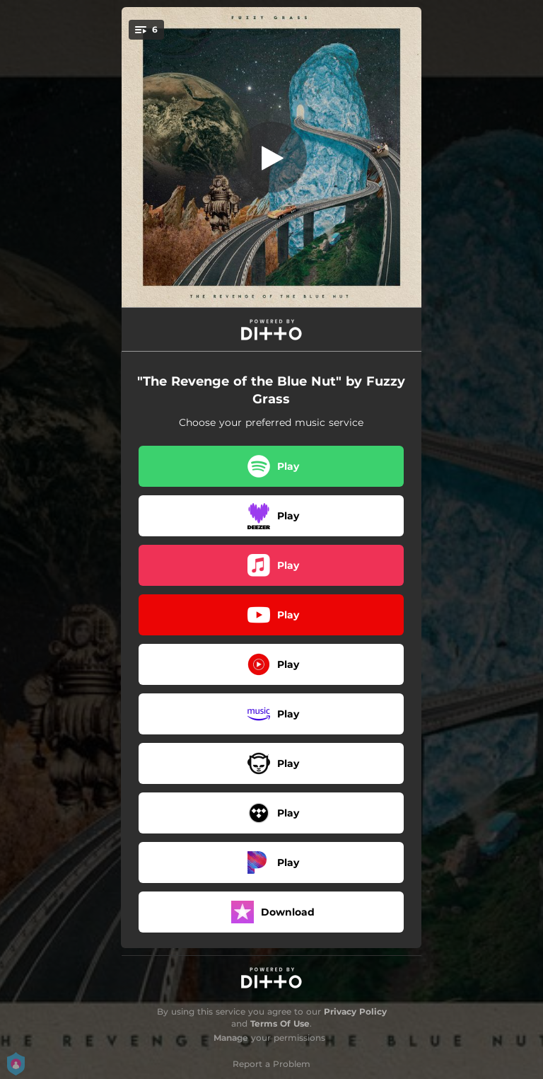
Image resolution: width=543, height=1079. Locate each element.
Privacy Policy (355, 1011)
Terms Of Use (280, 1023)
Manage (231, 1037)
